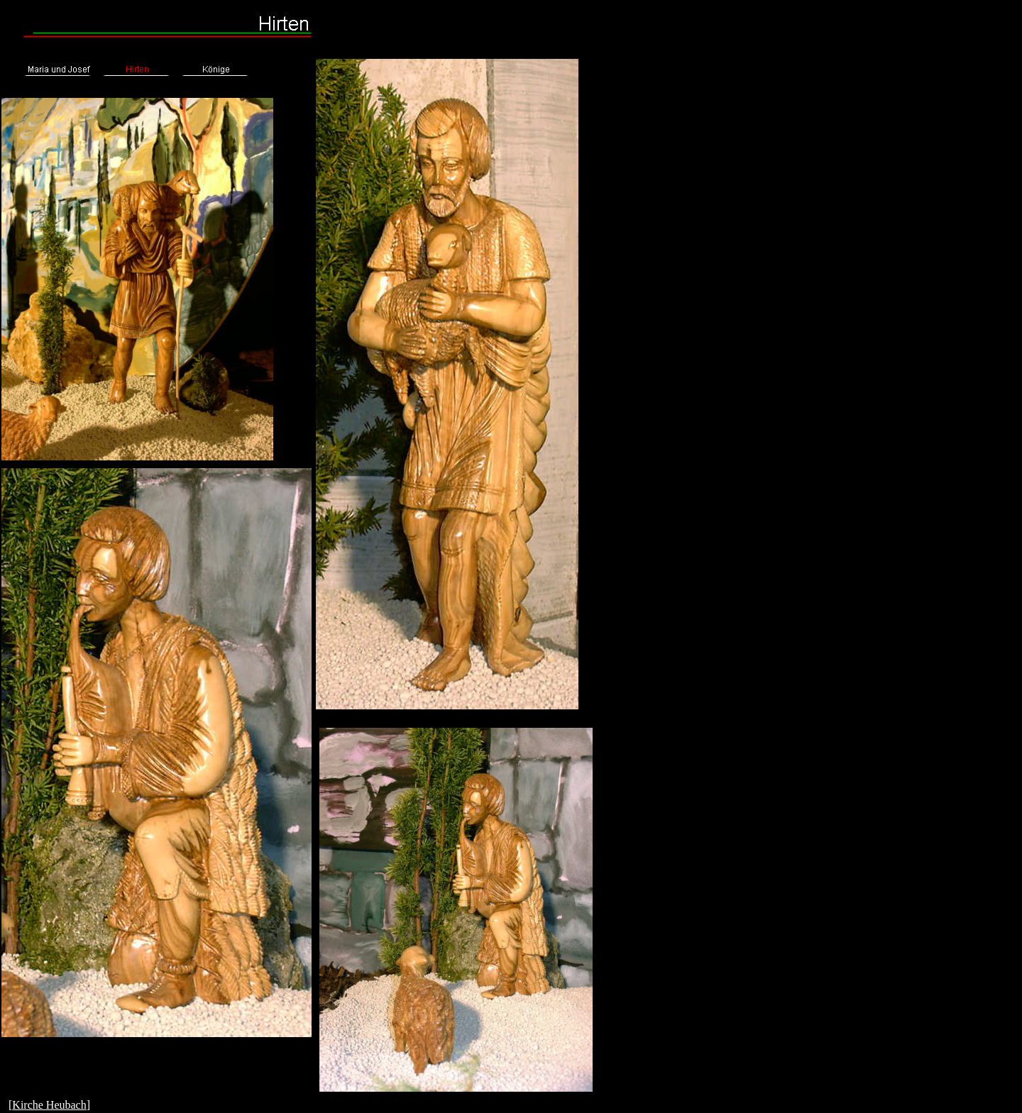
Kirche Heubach (49, 1105)
